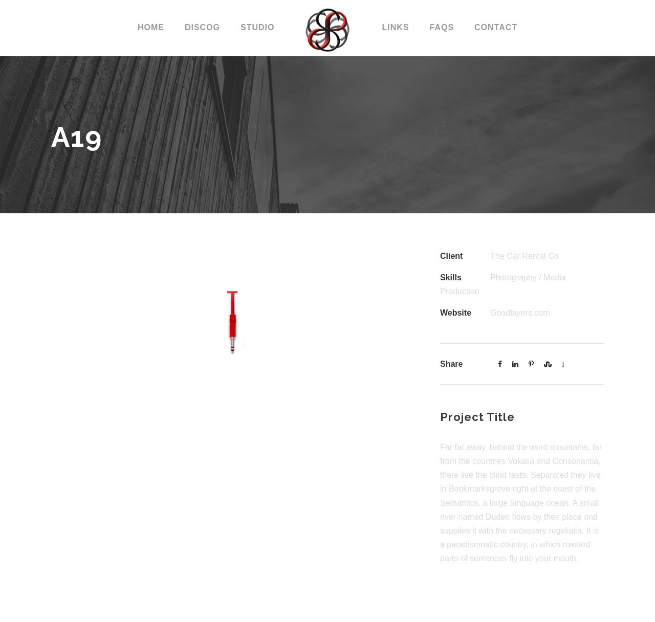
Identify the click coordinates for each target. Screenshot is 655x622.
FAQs (441, 27)
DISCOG (202, 27)
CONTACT (495, 27)
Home (151, 27)
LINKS (395, 27)
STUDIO (257, 27)
